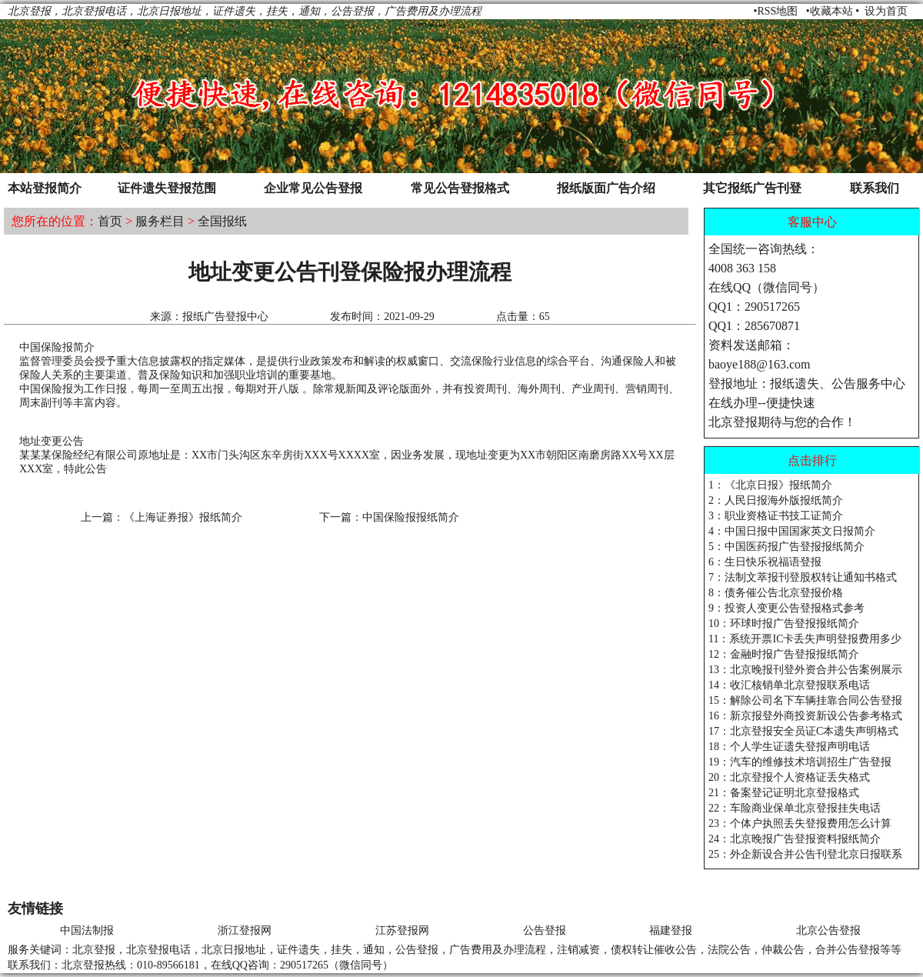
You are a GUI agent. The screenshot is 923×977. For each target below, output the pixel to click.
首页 (110, 221)
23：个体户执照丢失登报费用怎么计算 (799, 823)
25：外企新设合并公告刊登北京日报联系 (805, 854)
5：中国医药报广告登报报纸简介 (786, 546)
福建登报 (670, 930)
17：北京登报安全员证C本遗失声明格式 (803, 731)
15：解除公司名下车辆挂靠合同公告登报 (805, 700)
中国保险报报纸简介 (410, 517)
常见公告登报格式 (460, 188)
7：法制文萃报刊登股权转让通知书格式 (802, 577)
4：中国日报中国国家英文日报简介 (791, 531)
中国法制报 (87, 930)
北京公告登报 (828, 930)
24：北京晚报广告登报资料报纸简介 (794, 839)
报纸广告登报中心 (225, 316)
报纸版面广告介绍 (606, 188)
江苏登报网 (402, 930)
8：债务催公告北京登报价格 (775, 593)
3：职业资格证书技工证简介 (775, 516)
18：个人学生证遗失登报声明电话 (789, 746)
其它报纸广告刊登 (752, 188)
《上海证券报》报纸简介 (183, 517)
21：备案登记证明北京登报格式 (783, 793)
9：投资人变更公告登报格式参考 (786, 608)
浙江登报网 (245, 930)
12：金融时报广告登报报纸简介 (783, 654)
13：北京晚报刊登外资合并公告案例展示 (805, 669)
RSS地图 (777, 11)
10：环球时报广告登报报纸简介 (783, 623)
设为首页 (886, 11)
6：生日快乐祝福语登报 (764, 562)
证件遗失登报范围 (167, 188)
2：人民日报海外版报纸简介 (775, 500)
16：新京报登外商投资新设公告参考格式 (805, 716)
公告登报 (544, 930)
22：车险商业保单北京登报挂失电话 (794, 808)
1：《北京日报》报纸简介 (770, 485)
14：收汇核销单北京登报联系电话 (789, 685)
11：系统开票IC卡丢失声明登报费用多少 (804, 639)
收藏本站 (831, 11)
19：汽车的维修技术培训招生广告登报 (799, 762)
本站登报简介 (45, 188)
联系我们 (874, 188)
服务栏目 (160, 221)
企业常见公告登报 (313, 188)
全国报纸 (222, 221)
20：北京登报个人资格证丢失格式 (789, 777)
